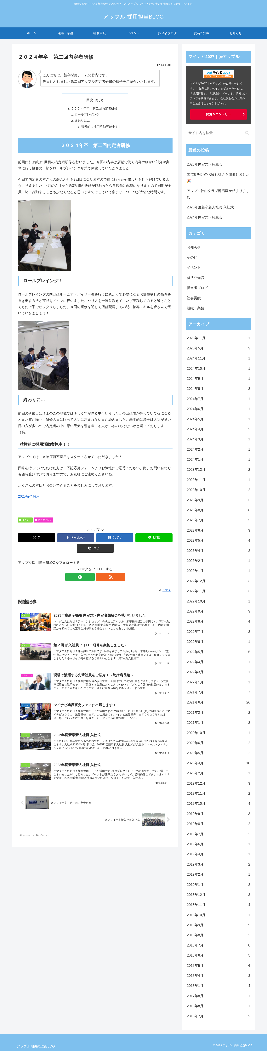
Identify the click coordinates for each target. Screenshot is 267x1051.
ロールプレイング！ (88, 115)
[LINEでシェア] (154, 538)
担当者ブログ (43, 521)
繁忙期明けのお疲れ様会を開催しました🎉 (218, 177)
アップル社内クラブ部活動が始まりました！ (218, 194)
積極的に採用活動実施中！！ (101, 127)
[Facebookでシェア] (75, 538)
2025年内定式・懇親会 (204, 164)
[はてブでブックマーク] (114, 538)
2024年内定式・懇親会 (204, 217)
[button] (95, 549)
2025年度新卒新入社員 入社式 (210, 207)
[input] (218, 133)
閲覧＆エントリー (218, 114)
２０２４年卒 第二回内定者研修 (94, 108)
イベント (25, 521)
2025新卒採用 (29, 498)
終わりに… (82, 121)
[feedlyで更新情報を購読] (91, 578)
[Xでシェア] (36, 538)
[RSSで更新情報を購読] (100, 578)
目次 (89, 100)
